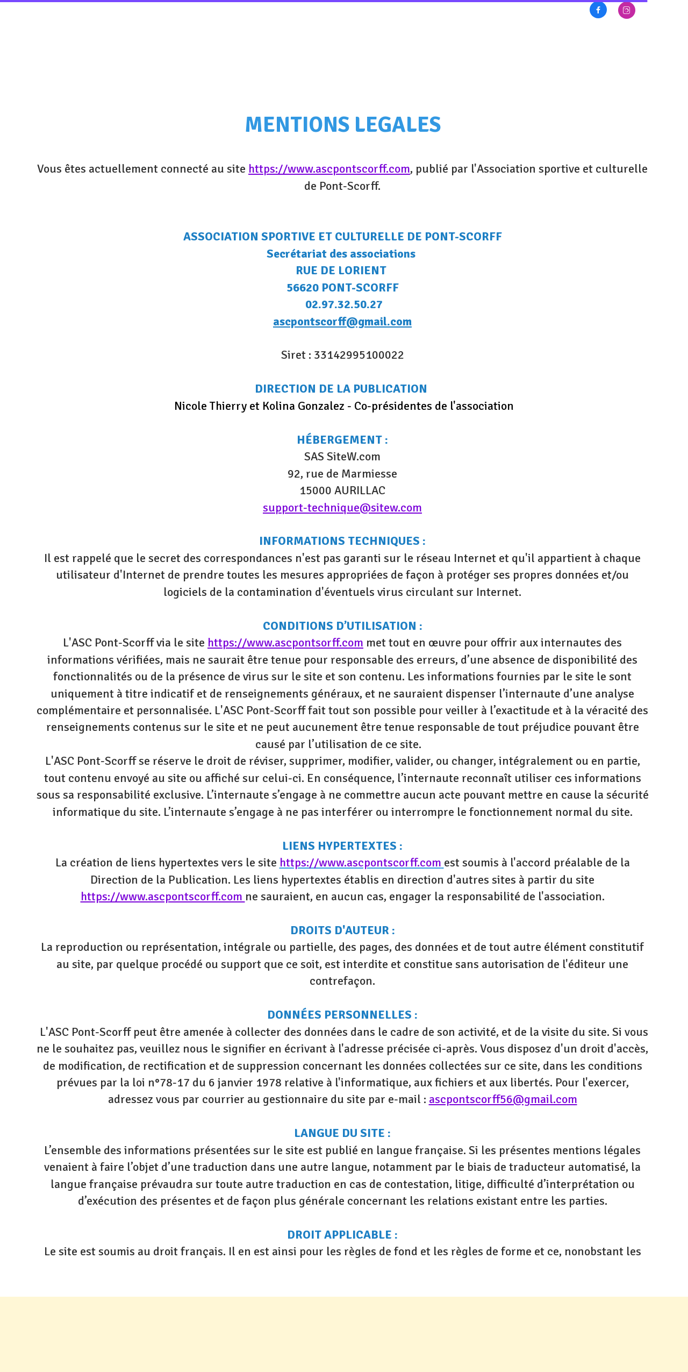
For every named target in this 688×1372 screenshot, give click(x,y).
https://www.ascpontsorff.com (285, 642)
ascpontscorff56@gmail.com (503, 1099)
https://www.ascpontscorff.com (329, 168)
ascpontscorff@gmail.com (342, 321)
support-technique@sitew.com (342, 507)
